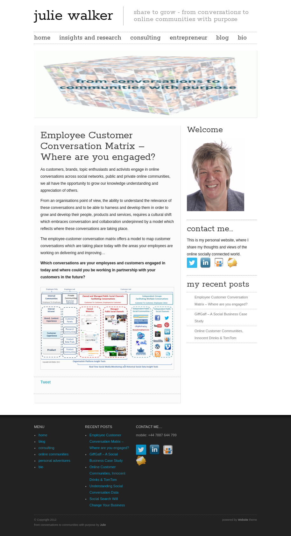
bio (242, 38)
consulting (145, 38)
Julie (103, 524)
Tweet (45, 382)
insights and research (90, 38)
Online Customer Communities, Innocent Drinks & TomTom (107, 473)
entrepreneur (188, 38)
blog (222, 38)
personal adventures (54, 460)
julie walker (73, 15)
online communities (53, 454)
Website (243, 519)
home (42, 38)
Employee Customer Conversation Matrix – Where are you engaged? (109, 441)
